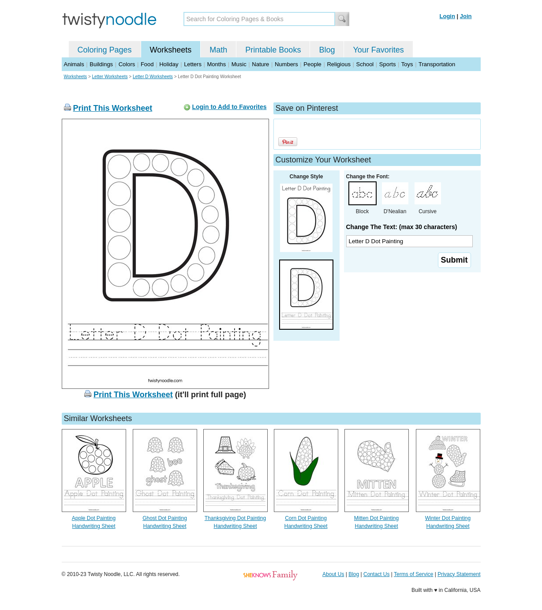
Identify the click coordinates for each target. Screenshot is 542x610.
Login (447, 16)
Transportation (437, 64)
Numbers (286, 64)
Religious (338, 64)
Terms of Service (413, 574)
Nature (260, 64)
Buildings (101, 64)
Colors (127, 64)
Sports (387, 64)
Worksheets (171, 49)
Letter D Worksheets (153, 76)
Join (466, 16)
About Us (333, 574)
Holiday (168, 64)
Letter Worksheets (110, 76)
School (365, 64)
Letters (193, 64)
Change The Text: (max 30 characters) (401, 226)
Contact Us (376, 574)
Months (216, 64)
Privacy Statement (458, 574)
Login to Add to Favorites (229, 106)
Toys (407, 64)
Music (239, 64)
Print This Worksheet (113, 108)
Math (218, 49)
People (312, 64)
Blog (327, 49)
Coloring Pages (105, 49)
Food (147, 64)
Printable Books (273, 49)
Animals (74, 64)
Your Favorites (378, 49)
